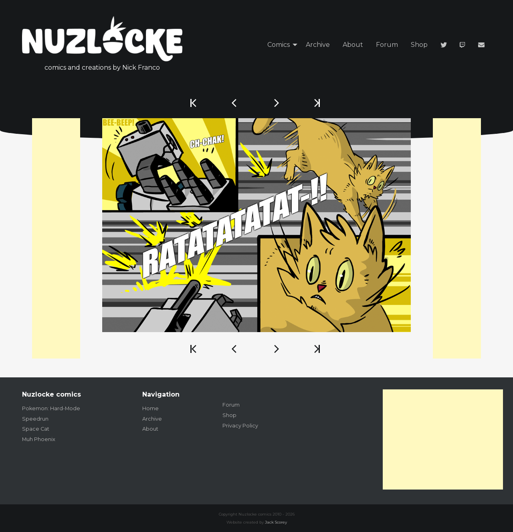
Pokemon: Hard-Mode (51, 408)
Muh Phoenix (38, 439)
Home (150, 408)
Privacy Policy (240, 426)
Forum (387, 44)
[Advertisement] (56, 238)
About (353, 44)
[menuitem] (280, 45)
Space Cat (35, 429)
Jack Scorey (276, 522)
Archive (318, 44)
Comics (278, 44)
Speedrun (35, 419)
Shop (419, 44)
